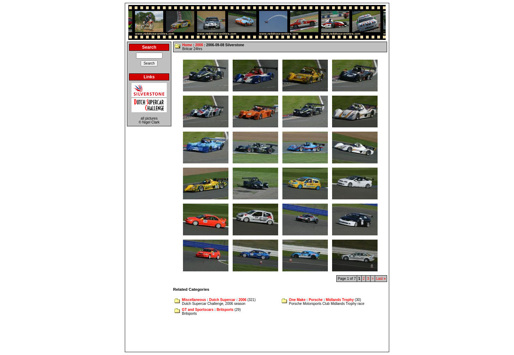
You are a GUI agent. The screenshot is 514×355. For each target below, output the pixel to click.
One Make (297, 300)
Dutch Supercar (222, 300)
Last (381, 279)
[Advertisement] (257, 334)
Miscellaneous (194, 300)
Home (187, 45)
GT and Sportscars (197, 310)
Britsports (224, 310)
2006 (199, 45)
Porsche (316, 300)
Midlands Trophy (340, 300)
